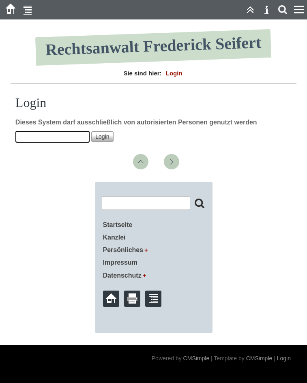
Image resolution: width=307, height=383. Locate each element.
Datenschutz (122, 275)
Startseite (118, 224)
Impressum (120, 262)
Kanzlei (114, 237)
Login (284, 358)
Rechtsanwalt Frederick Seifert (153, 46)
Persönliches (123, 249)
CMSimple (196, 358)
